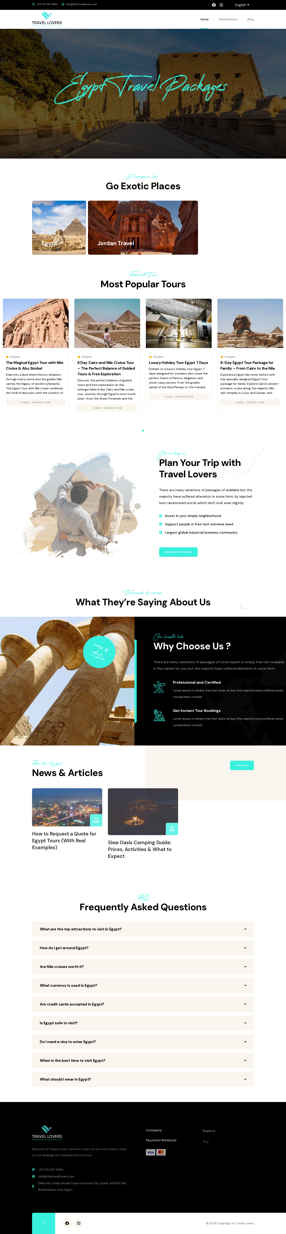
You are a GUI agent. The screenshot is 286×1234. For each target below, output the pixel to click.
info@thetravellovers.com (81, 4)
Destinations (228, 19)
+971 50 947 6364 (47, 4)
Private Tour (41, 402)
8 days (25, 402)
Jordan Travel (115, 243)
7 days (168, 396)
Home (204, 19)
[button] (25, 94)
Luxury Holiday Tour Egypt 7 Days (178, 362)
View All (242, 765)
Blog (251, 19)
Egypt (49, 243)
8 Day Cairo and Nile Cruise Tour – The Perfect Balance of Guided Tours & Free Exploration (106, 368)
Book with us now (178, 552)
